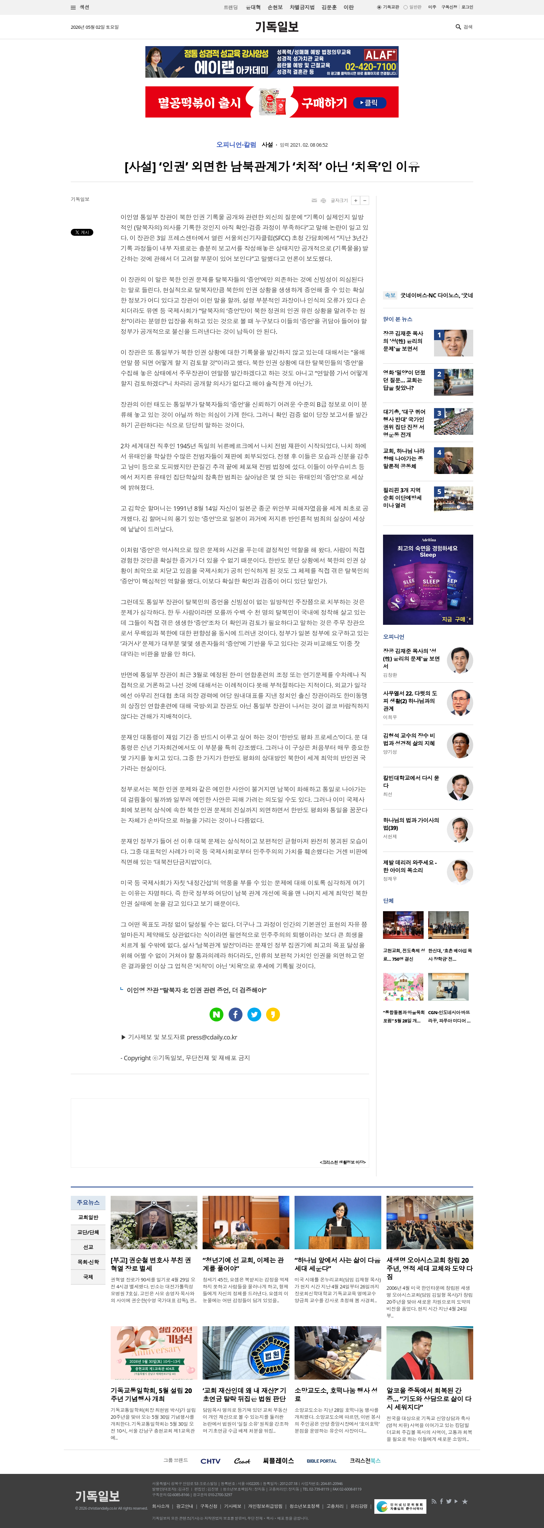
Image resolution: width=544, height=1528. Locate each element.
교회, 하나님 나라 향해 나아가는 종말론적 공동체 (403, 458)
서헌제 (390, 836)
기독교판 (391, 7)
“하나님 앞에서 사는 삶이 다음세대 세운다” (337, 1264)
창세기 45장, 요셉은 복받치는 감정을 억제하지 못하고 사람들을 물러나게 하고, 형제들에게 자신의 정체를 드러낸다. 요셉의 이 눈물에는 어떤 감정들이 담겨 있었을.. (246, 1290)
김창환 (390, 675)
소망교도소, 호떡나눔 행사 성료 (336, 1395)
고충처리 (335, 1506)
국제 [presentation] (88, 1277)
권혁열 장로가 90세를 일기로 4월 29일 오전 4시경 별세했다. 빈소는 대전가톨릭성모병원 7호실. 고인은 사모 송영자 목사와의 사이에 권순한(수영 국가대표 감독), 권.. (153, 1290)
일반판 (415, 7)
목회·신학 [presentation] (88, 1262)
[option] (405, 938)
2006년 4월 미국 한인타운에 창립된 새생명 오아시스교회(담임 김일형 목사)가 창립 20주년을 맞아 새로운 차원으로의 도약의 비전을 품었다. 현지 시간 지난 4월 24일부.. (429, 1302)
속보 (390, 295)
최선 (387, 794)
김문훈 (329, 7)
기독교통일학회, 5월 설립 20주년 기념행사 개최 (151, 1395)
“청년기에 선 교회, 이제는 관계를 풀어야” (243, 1264)
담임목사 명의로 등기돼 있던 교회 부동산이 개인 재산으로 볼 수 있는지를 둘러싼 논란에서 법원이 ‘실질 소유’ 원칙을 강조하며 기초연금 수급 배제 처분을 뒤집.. (246, 1420)
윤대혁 (253, 7)
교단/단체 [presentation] (88, 1232)
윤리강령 (359, 1506)
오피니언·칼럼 (236, 144)
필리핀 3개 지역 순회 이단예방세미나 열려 (402, 497)
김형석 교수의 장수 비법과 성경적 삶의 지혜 (409, 739)
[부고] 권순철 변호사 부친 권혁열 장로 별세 (151, 1264)
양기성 (390, 752)
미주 (432, 7)
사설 (267, 144)
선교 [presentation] (88, 1247)
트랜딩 (231, 7)
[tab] (88, 1217)
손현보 (274, 7)
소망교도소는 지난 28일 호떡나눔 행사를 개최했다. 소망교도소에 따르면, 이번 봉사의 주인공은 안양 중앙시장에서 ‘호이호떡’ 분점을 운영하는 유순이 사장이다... (337, 1420)
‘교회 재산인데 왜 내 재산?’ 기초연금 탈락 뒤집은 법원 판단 (244, 1395)
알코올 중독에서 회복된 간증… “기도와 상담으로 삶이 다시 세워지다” (428, 1399)
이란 (348, 7)
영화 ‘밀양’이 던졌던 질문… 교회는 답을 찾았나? (404, 380)
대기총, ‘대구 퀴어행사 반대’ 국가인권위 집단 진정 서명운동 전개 (404, 423)
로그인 (467, 7)
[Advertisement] (428, 239)
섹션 (80, 7)
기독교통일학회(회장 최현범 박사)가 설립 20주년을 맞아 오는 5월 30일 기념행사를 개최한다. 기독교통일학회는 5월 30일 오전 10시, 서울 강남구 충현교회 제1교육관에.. (153, 1424)
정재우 (390, 878)
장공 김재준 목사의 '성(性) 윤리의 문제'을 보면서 (403, 341)
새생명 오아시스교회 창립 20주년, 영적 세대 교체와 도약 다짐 (429, 1268)
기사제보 (232, 1506)
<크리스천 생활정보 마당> (343, 1162)
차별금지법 (302, 7)
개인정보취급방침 (265, 1506)
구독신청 (449, 7)
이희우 (390, 717)
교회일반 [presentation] (88, 1217)
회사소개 (160, 1506)
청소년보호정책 (304, 1506)
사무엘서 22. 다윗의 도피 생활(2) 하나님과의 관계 (410, 701)
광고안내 (185, 1506)
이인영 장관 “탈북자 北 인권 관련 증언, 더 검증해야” (196, 990)
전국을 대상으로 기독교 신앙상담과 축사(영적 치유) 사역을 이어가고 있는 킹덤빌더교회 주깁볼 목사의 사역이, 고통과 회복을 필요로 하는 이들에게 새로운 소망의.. (429, 1428)
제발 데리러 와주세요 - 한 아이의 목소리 (409, 866)
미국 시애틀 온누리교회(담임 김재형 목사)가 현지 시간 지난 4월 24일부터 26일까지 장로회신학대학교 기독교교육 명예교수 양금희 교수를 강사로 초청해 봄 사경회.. (338, 1290)
